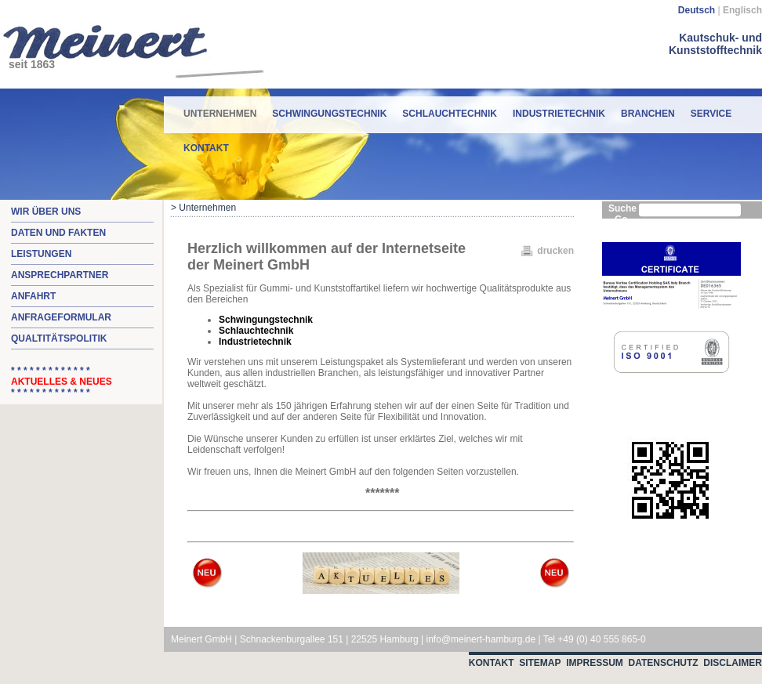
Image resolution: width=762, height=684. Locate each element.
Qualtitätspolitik (59, 338)
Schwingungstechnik (329, 113)
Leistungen (41, 253)
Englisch (742, 10)
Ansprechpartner (59, 275)
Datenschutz (663, 662)
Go (621, 219)
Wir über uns (46, 211)
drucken (555, 250)
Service (711, 113)
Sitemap (540, 662)
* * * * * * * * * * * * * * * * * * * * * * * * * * (61, 381)
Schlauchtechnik (449, 113)
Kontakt (206, 148)
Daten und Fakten (58, 232)
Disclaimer (732, 662)
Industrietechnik (559, 113)
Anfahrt (33, 296)
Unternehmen (220, 107)
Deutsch (696, 10)
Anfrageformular (61, 317)
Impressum (594, 662)
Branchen (648, 113)
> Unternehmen (203, 207)
